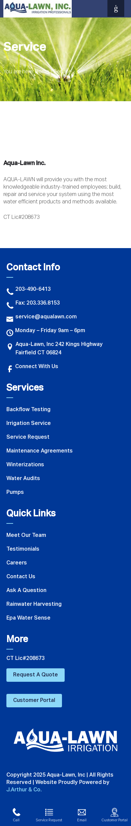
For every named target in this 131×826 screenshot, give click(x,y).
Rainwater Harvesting (34, 604)
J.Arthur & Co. (24, 790)
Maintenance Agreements (39, 451)
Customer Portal (34, 700)
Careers (16, 563)
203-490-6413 (28, 290)
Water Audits (23, 478)
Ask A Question (26, 590)
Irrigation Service (28, 423)
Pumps (15, 492)
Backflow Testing (28, 409)
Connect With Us (32, 367)
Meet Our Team (26, 535)
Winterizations (25, 465)
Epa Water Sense (28, 618)
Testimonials (22, 549)
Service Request (28, 437)
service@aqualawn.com (41, 317)
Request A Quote (35, 675)
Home (42, 72)
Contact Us (20, 577)
